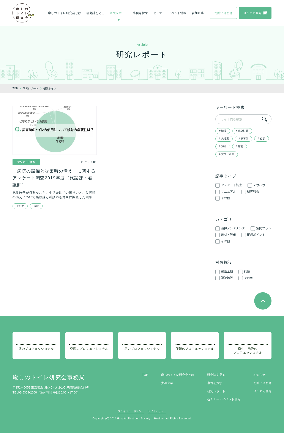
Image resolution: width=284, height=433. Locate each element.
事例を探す (140, 13)
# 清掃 (222, 130)
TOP (145, 374)
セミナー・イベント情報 (169, 13)
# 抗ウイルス (226, 154)
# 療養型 (243, 138)
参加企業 (198, 13)
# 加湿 (222, 146)
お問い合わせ (262, 383)
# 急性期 (224, 138)
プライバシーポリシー (131, 411)
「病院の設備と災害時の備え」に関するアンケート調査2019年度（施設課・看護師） (54, 178)
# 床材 (239, 146)
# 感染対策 (242, 130)
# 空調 (261, 138)
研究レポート (119, 13)
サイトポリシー (157, 411)
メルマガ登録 (262, 391)
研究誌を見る (95, 13)
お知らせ (259, 374)
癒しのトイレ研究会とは (64, 13)
